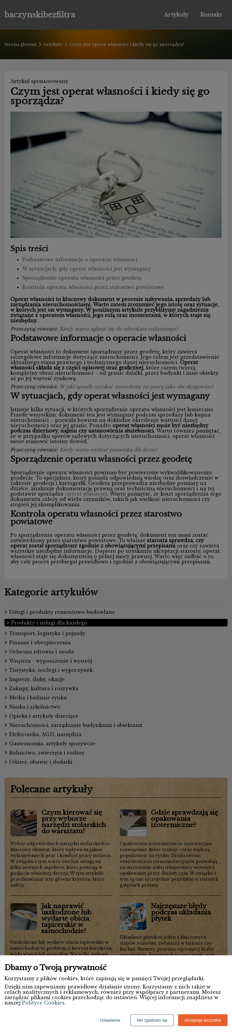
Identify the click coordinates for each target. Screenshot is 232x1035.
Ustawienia (110, 1020)
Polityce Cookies (43, 1003)
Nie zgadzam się (152, 1020)
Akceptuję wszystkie (202, 1020)
